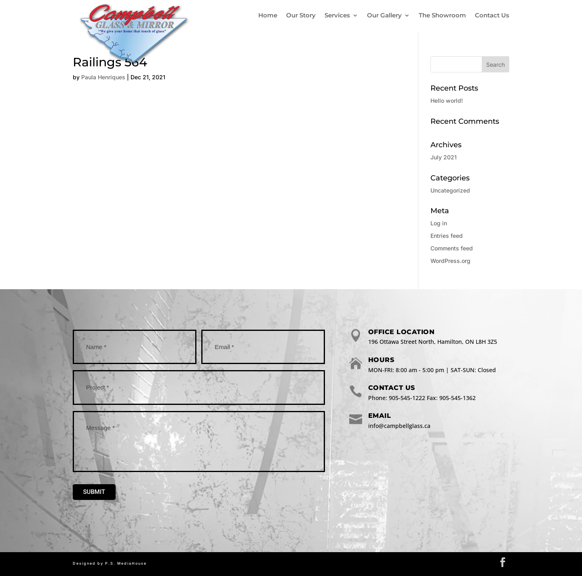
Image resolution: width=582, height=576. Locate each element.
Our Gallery (384, 15)
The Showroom (442, 15)
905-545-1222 (407, 398)
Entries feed (446, 235)
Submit (94, 492)
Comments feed (451, 248)
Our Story (301, 15)
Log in (438, 223)
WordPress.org (450, 260)
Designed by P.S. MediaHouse (110, 563)
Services (337, 15)
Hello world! (446, 100)
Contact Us (492, 15)
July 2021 (443, 157)
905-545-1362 (457, 398)
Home (267, 15)
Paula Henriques (103, 77)
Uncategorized (450, 190)
